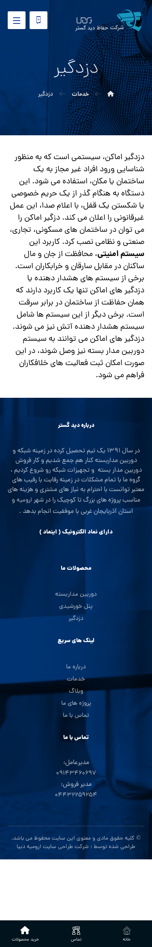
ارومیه (24, 500)
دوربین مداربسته (76, 594)
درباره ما (76, 667)
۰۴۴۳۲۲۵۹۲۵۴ (76, 795)
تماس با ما (76, 715)
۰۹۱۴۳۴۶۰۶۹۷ (76, 773)
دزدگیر (76, 619)
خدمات (76, 679)
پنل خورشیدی (76, 606)
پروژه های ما (76, 703)
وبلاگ (76, 691)
